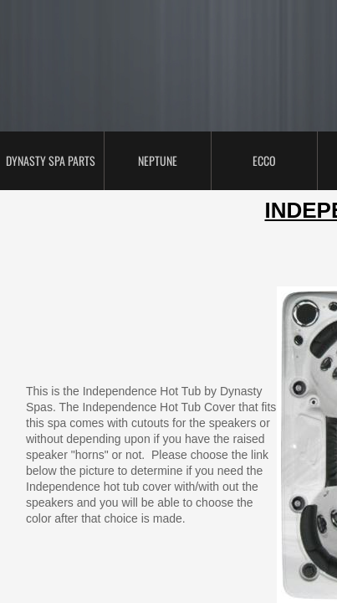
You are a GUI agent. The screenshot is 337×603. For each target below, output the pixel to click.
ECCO (264, 160)
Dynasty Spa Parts (50, 160)
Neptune (157, 160)
